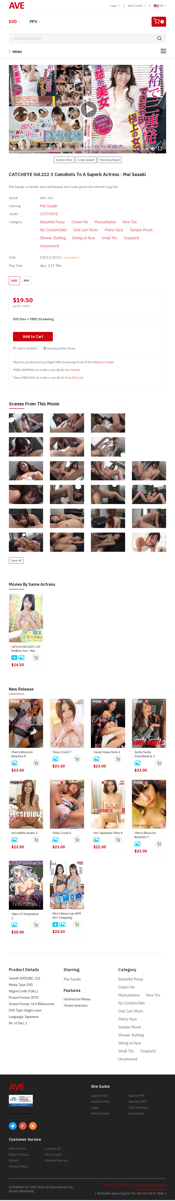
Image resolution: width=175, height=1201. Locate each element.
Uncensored (42, 246)
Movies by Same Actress (34, 585)
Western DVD (100, 1102)
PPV (33, 21)
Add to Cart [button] (33, 338)
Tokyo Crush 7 (61, 753)
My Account (53, 1155)
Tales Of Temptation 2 (25, 917)
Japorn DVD (99, 1096)
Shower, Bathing (45, 238)
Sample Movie (133, 230)
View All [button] (16, 562)
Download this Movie (59, 350)
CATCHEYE (42, 214)
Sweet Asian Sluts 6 (106, 753)
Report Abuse (18, 1155)
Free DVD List (74, 379)
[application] (87, 109)
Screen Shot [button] (64, 160)
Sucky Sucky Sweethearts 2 (144, 755)
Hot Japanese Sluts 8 (108, 834)
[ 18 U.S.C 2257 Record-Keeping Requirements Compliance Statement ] (134, 1188)
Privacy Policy (18, 1167)
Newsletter (136, 1114)
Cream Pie (72, 222)
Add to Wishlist (25, 350)
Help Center (137, 5)
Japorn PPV (137, 1096)
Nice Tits (122, 222)
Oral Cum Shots (78, 230)
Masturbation (97, 222)
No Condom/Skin (46, 230)
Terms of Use (100, 1114)
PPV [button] (26, 281)
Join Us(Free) (138, 1108)
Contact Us (53, 1149)
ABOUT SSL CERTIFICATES (21, 1114)
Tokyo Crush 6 (61, 834)
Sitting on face (76, 238)
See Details (106, 363)
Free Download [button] (109, 160)
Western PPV (138, 1102)
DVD (13, 21)
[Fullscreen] (160, 149)
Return (14, 1161)
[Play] (87, 109)
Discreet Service (56, 1161)
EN (160, 5)
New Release (23, 690)
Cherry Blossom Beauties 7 (145, 836)
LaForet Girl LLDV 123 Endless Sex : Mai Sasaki (26, 650)
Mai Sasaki (41, 206)
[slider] (75, 149)
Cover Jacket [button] (86, 160)
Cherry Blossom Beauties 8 (22, 755)
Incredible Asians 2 (24, 834)
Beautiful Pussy (45, 222)
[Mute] (153, 149)
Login (115, 5)
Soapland (123, 238)
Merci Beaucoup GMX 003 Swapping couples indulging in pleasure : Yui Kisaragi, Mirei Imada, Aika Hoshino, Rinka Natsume (66, 916)
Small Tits (102, 238)
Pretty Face (106, 230)
